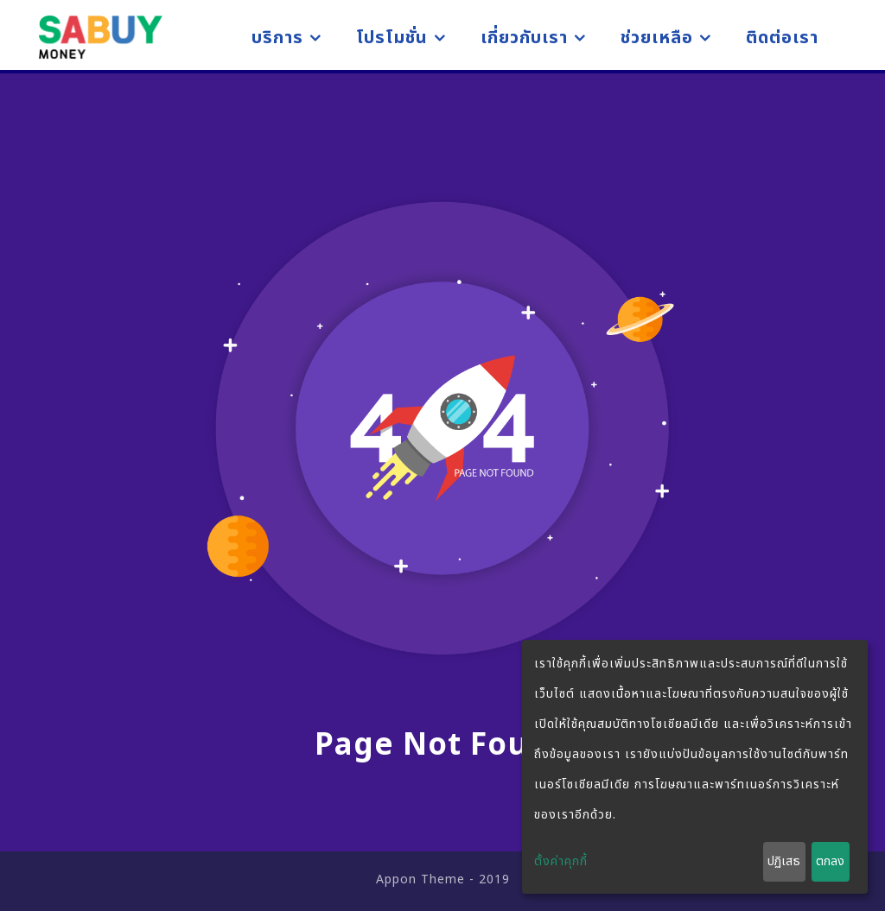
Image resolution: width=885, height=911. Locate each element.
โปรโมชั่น (392, 38)
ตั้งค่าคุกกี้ (561, 861)
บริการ (277, 38)
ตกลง (830, 861)
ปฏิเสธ (783, 861)
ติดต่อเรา (782, 38)
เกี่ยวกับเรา (524, 38)
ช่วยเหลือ (657, 38)
